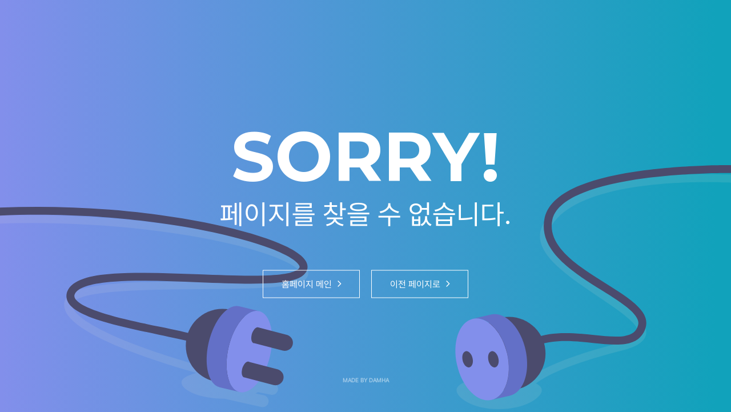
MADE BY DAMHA (366, 380)
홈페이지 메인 (312, 283)
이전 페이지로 (420, 283)
